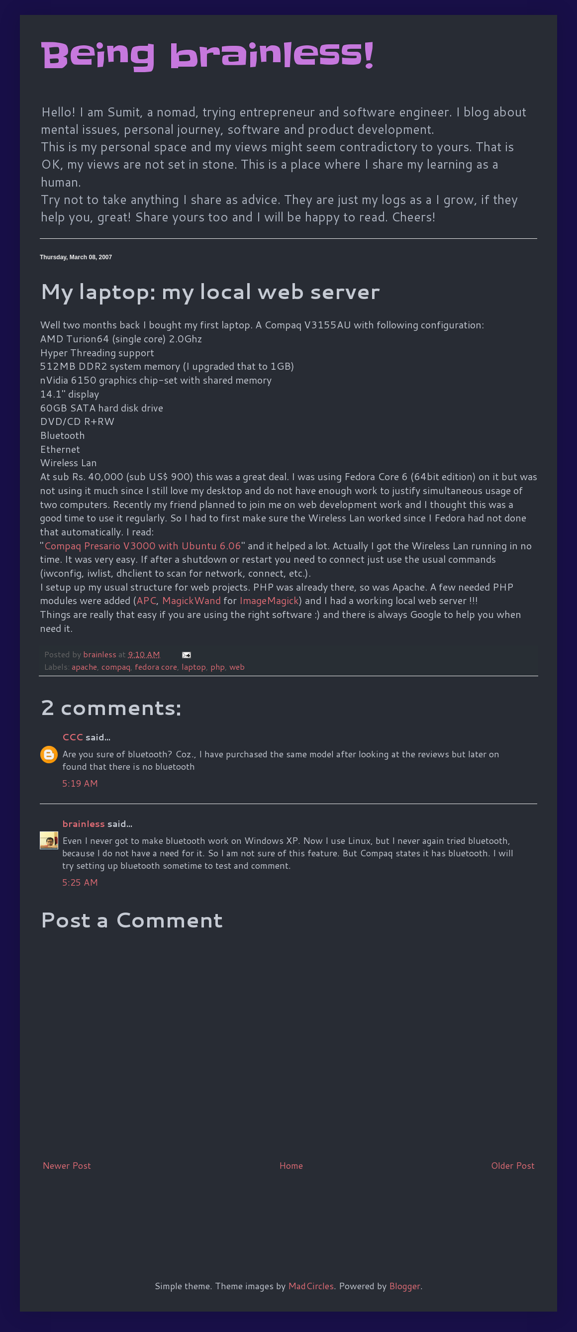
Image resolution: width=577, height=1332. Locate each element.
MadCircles (311, 1285)
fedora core (156, 666)
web (237, 666)
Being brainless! (207, 55)
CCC (72, 736)
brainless (83, 823)
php (217, 666)
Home (291, 1165)
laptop (194, 666)
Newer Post (66, 1165)
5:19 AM (80, 783)
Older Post (513, 1165)
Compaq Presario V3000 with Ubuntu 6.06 (142, 545)
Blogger (404, 1285)
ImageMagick (269, 600)
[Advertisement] (221, 1209)
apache (84, 666)
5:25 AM (80, 882)
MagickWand (191, 600)
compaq (115, 666)
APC (146, 600)
